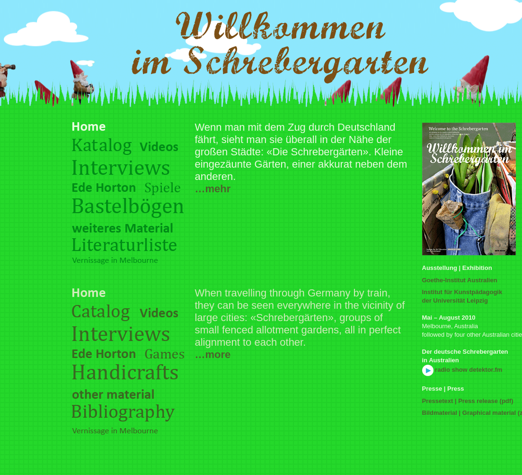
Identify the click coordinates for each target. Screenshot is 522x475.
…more (213, 354)
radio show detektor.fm (462, 369)
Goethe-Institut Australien (459, 280)
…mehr (213, 189)
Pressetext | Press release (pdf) (467, 400)
